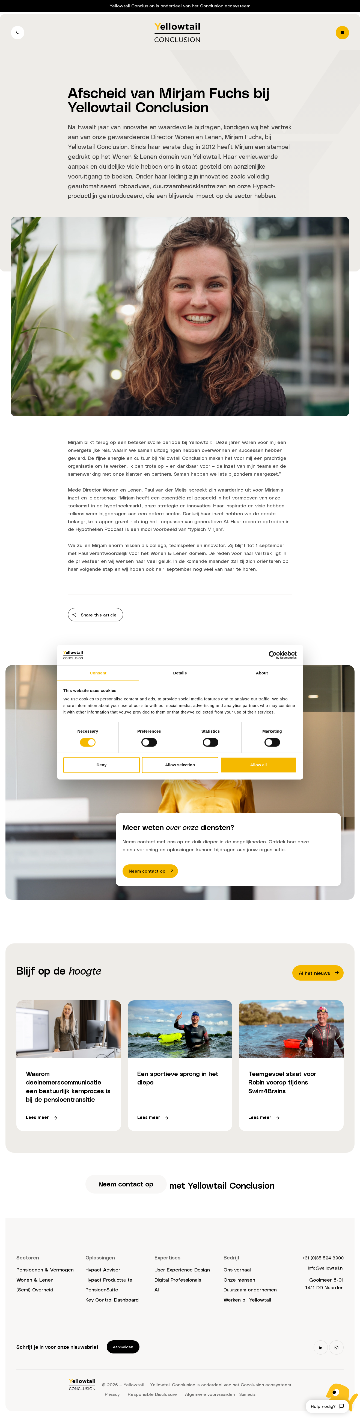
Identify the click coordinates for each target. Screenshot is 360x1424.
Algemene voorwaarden (209, 1401)
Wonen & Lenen (134, 156)
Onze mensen (239, 1287)
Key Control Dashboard (112, 1307)
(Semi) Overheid (34, 1297)
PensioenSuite (101, 1297)
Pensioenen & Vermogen (45, 1277)
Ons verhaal (237, 1277)
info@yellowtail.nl (324, 1275)
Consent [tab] (98, 673)
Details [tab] (180, 673)
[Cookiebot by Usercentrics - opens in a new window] (273, 655)
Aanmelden (123, 1354)
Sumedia (247, 1401)
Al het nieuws (319, 975)
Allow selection (180, 765)
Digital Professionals (177, 1287)
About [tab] (262, 673)
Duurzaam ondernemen (250, 1297)
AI (156, 1297)
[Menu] (341, 34)
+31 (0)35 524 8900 (320, 1265)
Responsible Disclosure (151, 1401)
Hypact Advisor (102, 1277)
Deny (102, 765)
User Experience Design (182, 1277)
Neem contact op (154, 872)
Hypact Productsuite (108, 1287)
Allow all (258, 765)
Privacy (111, 1401)
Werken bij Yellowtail (247, 1307)
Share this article (96, 616)
